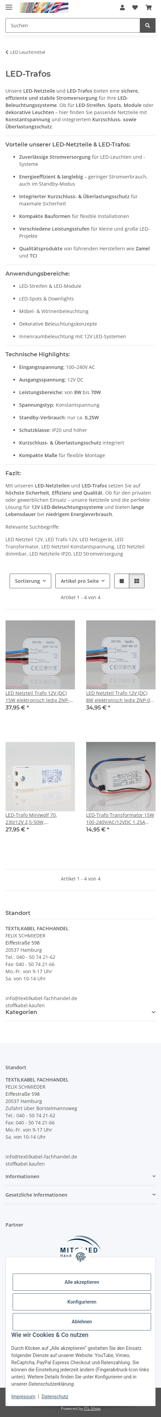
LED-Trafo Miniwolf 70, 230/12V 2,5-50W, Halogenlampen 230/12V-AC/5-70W (34, 819)
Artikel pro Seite (80, 581)
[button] (122, 7)
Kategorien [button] (21, 1012)
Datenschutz (55, 1396)
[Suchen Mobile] (72, 25)
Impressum (23, 1396)
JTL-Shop (92, 1408)
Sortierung (27, 581)
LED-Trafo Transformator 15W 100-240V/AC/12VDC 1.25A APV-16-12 (120, 819)
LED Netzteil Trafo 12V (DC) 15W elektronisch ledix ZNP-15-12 (37, 697)
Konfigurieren (81, 1302)
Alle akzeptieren (82, 1282)
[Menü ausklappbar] (8, 4)
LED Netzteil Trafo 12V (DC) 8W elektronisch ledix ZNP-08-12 (120, 697)
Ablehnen (82, 1321)
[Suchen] (148, 25)
